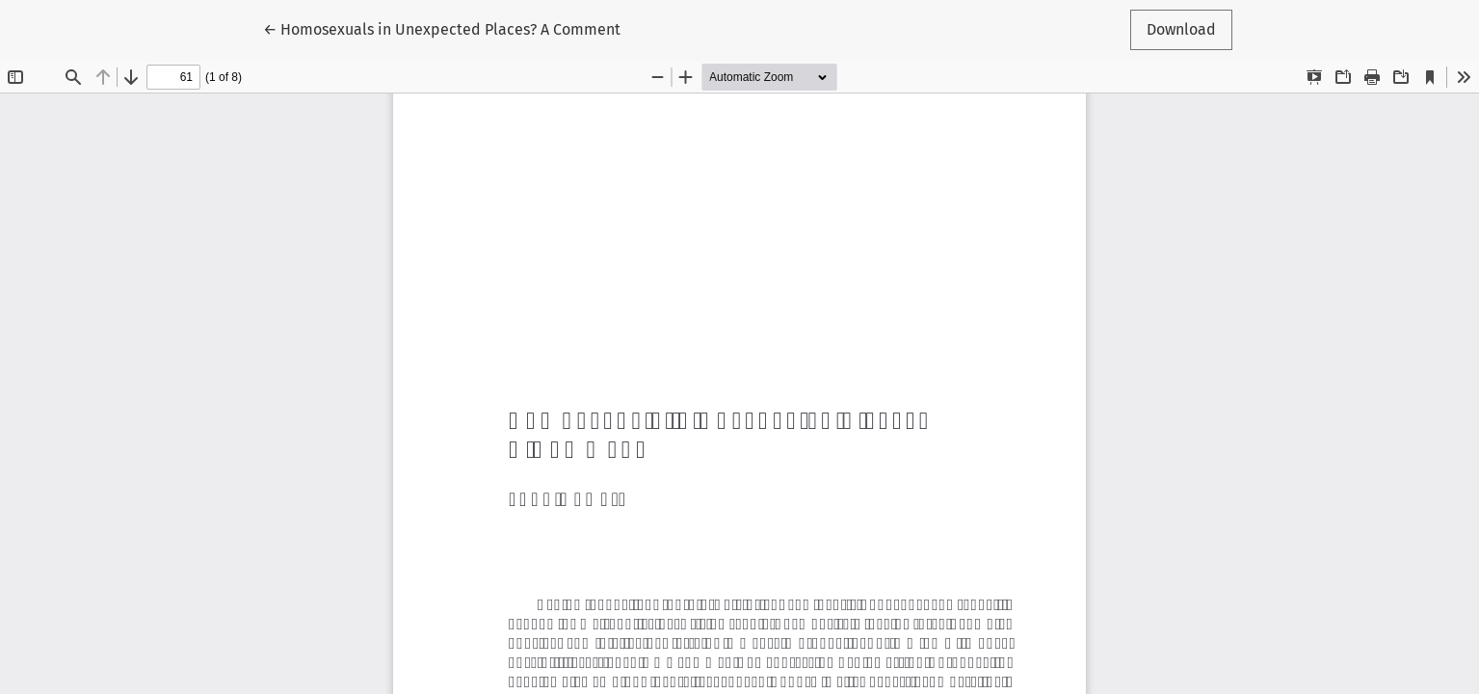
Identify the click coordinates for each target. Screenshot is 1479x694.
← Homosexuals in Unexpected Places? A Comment (442, 28)
